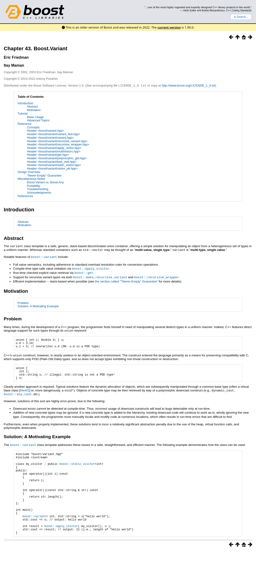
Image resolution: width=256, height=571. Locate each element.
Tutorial (23, 113)
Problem (23, 301)
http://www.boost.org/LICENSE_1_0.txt (188, 85)
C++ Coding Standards (239, 10)
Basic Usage (35, 117)
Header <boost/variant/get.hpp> (48, 154)
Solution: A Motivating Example (38, 304)
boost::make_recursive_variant (100, 276)
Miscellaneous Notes (31, 178)
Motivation (34, 110)
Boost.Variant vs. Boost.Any (45, 182)
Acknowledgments (39, 192)
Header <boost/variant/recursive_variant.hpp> (57, 141)
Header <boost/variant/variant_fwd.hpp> (53, 134)
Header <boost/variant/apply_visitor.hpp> (54, 147)
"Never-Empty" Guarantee (44, 175)
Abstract (32, 106)
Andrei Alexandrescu (213, 10)
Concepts (33, 127)
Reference (25, 123)
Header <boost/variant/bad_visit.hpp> (52, 161)
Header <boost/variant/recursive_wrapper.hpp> (58, 144)
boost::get (83, 271)
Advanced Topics (38, 120)
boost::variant (44, 256)
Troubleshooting (37, 189)
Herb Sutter (189, 10)
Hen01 (24, 393)
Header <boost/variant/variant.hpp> (50, 137)
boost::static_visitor (77, 469)
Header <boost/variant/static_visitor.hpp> (54, 164)
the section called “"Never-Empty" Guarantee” (126, 280)
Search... (241, 16)
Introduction (25, 103)
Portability (33, 185)
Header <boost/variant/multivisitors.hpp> (54, 151)
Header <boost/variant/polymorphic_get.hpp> (57, 158)
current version (169, 27)
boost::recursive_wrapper (156, 276)
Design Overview (29, 171)
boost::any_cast (18, 396)
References (25, 196)
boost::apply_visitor (90, 267)
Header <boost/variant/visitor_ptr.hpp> (52, 168)
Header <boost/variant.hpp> (45, 130)
